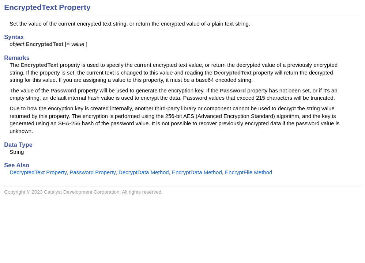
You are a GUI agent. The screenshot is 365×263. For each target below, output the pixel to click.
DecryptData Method (143, 172)
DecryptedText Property (38, 172)
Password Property (92, 172)
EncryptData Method (197, 172)
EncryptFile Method (248, 172)
